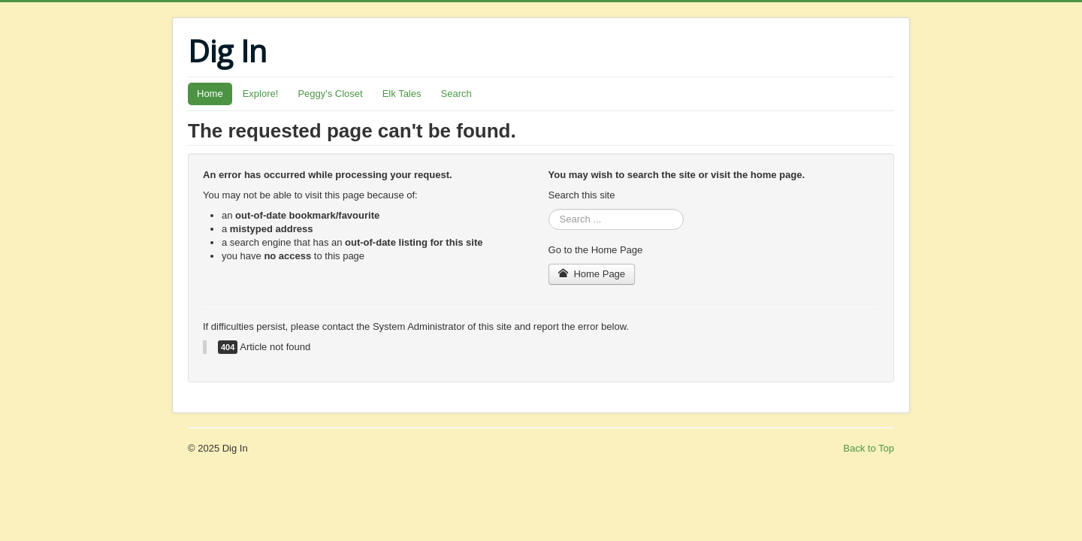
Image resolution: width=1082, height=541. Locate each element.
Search (456, 93)
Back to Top (868, 448)
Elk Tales (402, 93)
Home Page (592, 274)
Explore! (261, 93)
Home (210, 93)
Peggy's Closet (330, 93)
